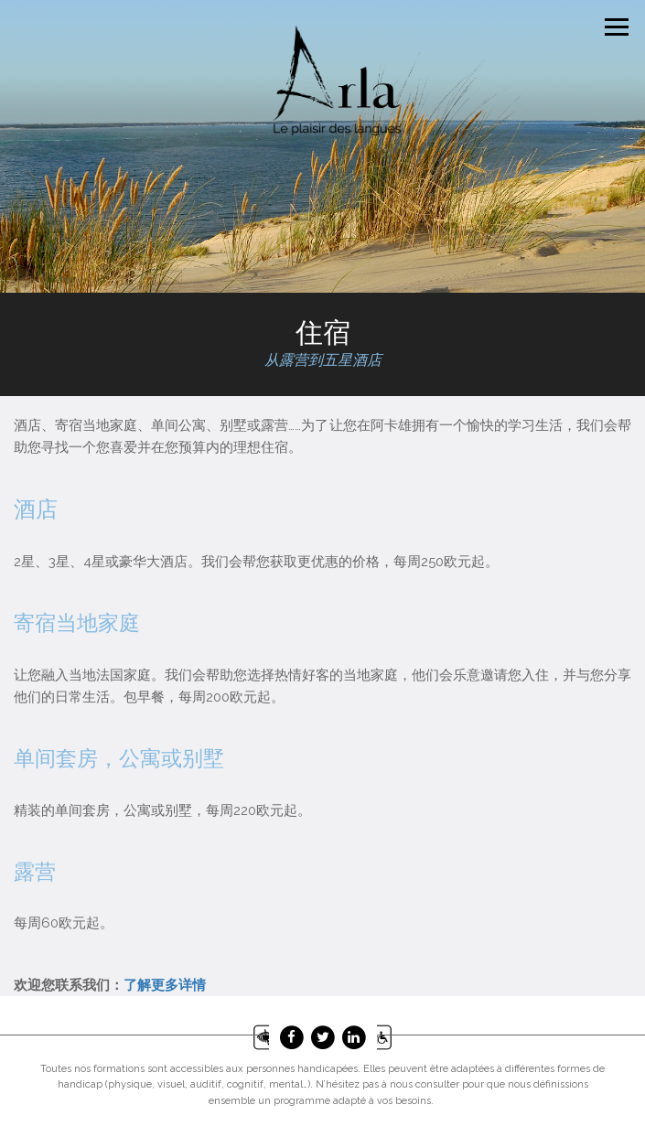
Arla (337, 80)
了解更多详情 (165, 985)
